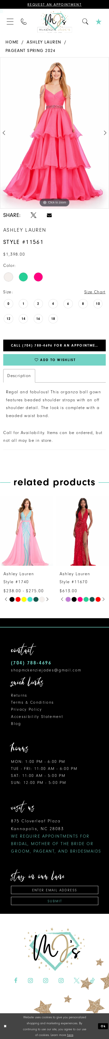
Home (12, 41)
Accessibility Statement (37, 716)
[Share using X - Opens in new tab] (33, 215)
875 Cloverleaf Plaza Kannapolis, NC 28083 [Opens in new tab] (56, 836)
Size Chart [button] (95, 291)
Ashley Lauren (44, 41)
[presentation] (26, 531)
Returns (19, 695)
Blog (16, 723)
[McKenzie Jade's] (54, 22)
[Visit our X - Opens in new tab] (76, 980)
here (70, 1035)
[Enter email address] (54, 890)
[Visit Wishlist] (99, 22)
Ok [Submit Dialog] (103, 1026)
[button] (10, 21)
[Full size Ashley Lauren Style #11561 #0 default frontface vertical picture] (54, 132)
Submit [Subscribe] (55, 901)
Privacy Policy (26, 709)
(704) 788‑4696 (31, 663)
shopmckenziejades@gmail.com (46, 670)
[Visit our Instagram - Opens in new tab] (30, 980)
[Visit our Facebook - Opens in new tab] (16, 980)
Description (19, 375)
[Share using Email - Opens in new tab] (49, 215)
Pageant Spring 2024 (30, 50)
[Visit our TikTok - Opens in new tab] (92, 980)
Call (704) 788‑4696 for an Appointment (55, 345)
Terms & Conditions (32, 702)
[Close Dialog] (5, 1026)
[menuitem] (10, 21)
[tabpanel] (54, 132)
